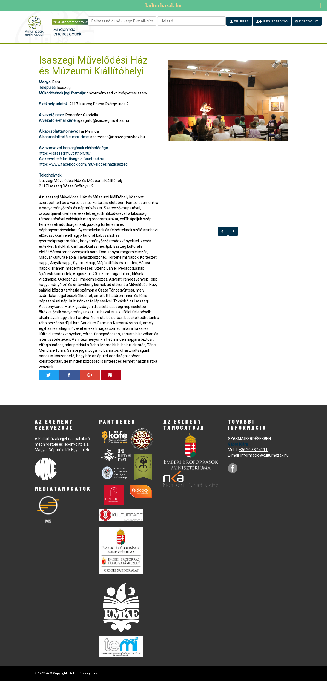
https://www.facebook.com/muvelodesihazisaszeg (83, 164)
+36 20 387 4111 (253, 450)
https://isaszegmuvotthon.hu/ (65, 153)
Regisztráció (272, 21)
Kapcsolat (306, 21)
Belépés (239, 21)
